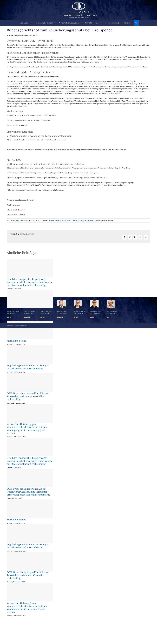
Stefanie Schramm (79, 311)
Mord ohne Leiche (16, 340)
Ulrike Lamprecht (95, 311)
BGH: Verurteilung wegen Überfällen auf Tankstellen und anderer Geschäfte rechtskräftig (28, 396)
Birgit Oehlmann (29, 311)
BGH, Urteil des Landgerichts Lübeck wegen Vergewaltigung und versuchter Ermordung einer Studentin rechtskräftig (28, 491)
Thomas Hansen (62, 311)
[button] (136, 23)
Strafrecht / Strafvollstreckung (87, 220)
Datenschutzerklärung (19, 325)
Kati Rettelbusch (112, 311)
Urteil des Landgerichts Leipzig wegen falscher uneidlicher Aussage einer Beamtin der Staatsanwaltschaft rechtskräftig (29, 282)
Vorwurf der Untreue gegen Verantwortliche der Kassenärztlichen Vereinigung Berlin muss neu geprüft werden (27, 429)
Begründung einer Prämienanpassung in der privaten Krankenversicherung (28, 367)
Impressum (10, 325)
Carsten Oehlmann (16, 220)
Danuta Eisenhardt (46, 311)
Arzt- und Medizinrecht (69, 220)
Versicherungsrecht (54, 220)
